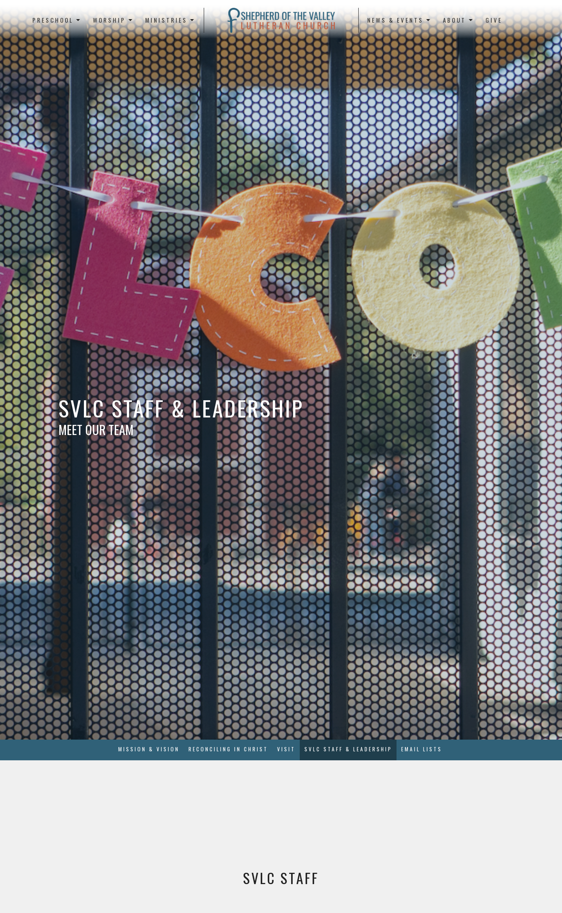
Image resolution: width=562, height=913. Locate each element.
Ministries (170, 20)
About (458, 20)
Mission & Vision (149, 749)
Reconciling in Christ (228, 749)
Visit (286, 749)
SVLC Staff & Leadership (348, 749)
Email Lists (421, 749)
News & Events (399, 20)
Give (494, 20)
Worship (113, 20)
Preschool (56, 20)
